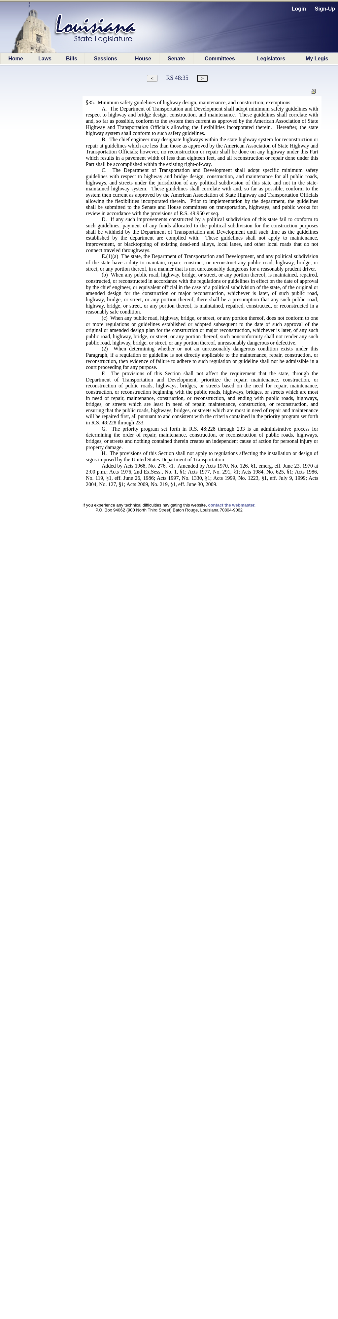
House (143, 58)
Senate (176, 58)
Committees (220, 58)
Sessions (105, 58)
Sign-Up (325, 9)
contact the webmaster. (231, 505)
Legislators (271, 58)
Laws (44, 58)
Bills (71, 58)
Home (15, 58)
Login (299, 9)
